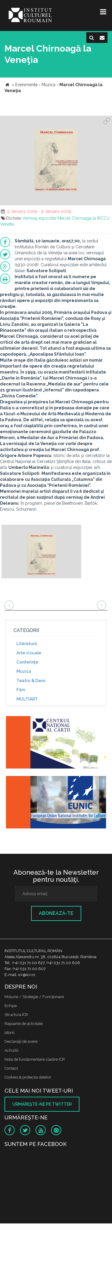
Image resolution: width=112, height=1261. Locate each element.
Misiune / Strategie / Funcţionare (34, 996)
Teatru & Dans (30, 680)
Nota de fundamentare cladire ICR (34, 1059)
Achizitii (11, 1050)
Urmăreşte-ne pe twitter (42, 1104)
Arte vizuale (28, 652)
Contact (11, 1068)
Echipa (10, 1005)
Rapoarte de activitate (23, 1023)
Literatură (26, 643)
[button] (106, 121)
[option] (41, 552)
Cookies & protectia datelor (27, 1077)
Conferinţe (27, 662)
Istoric (9, 1032)
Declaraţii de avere (21, 1041)
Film (20, 689)
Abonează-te (56, 913)
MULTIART (27, 699)
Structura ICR (16, 1014)
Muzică (23, 671)
